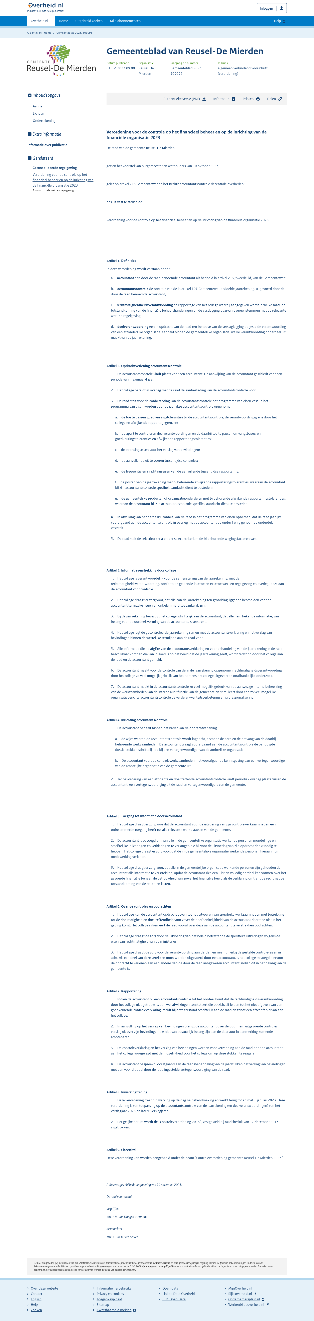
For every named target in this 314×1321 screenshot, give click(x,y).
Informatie (224, 99)
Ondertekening (44, 120)
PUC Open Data (174, 1299)
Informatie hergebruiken (115, 1288)
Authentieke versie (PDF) (184, 99)
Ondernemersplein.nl (244, 1299)
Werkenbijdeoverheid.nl (246, 1304)
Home (63, 21)
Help (34, 1304)
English (36, 1299)
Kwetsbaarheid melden (114, 1310)
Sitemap (103, 1304)
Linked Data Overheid (178, 1294)
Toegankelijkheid (109, 1299)
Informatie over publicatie (47, 145)
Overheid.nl (39, 22)
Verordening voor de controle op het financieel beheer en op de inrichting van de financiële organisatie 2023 (63, 180)
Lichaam (39, 113)
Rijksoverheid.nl (240, 1294)
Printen (251, 99)
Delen (274, 99)
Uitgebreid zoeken (89, 21)
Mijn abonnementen (125, 21)
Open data (170, 1288)
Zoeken (36, 1310)
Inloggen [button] (266, 8)
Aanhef (38, 106)
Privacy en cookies (110, 1294)
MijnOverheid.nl (240, 1288)
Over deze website (44, 1288)
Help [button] (277, 21)
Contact (36, 1294)
